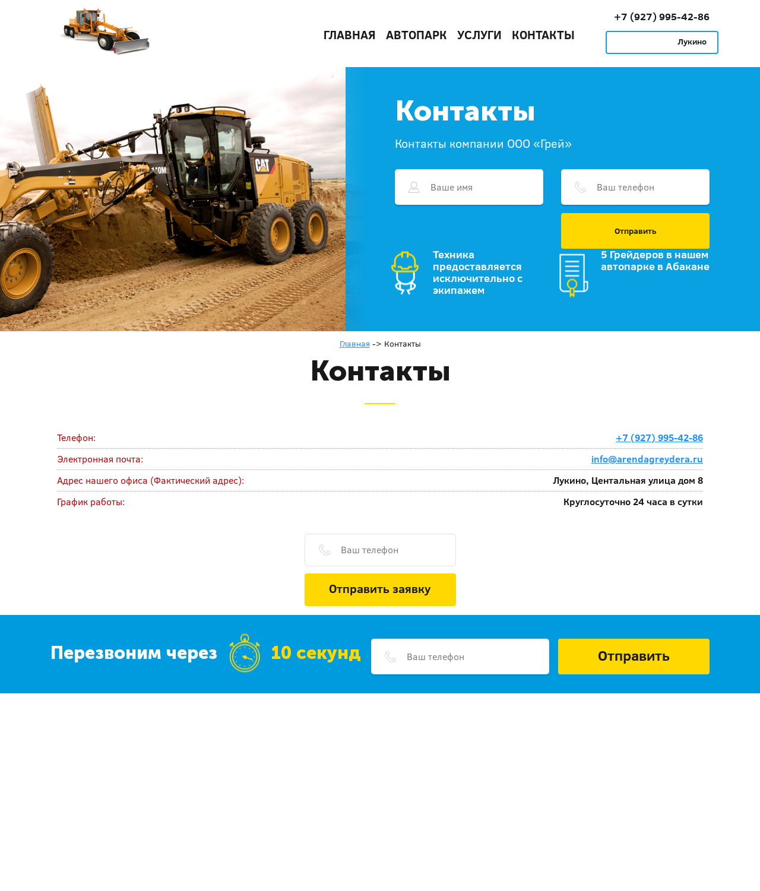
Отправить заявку (380, 588)
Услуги (479, 34)
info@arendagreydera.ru (647, 458)
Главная (350, 34)
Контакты (543, 34)
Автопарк (416, 34)
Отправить (636, 231)
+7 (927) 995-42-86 (662, 16)
